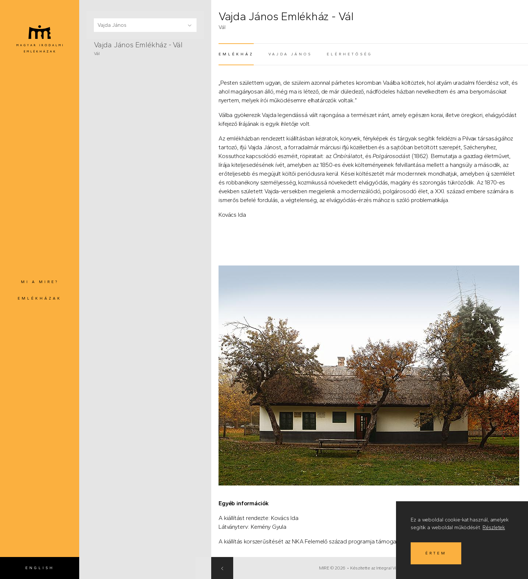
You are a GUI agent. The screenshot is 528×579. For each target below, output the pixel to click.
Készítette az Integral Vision (385, 568)
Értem (436, 553)
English (39, 567)
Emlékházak (40, 298)
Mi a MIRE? (40, 281)
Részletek (494, 527)
